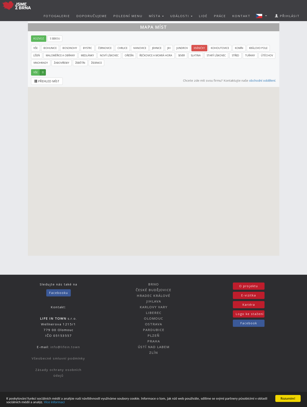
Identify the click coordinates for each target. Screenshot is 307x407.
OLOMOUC (153, 318)
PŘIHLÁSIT (287, 16)
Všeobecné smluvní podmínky (58, 358)
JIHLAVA (153, 301)
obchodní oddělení (262, 80)
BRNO (153, 284)
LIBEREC (153, 313)
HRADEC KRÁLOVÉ (153, 295)
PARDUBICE (153, 330)
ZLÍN (153, 352)
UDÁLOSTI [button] (181, 16)
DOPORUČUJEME (91, 16)
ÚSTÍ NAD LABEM (153, 347)
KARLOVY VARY (154, 307)
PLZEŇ (153, 335)
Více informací (54, 402)
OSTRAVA (153, 324)
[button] (263, 16)
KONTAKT (241, 16)
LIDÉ (203, 16)
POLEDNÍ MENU (127, 16)
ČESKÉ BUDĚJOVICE (153, 290)
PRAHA (153, 341)
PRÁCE (220, 16)
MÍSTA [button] (156, 16)
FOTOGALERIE (57, 16)
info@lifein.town (65, 347)
